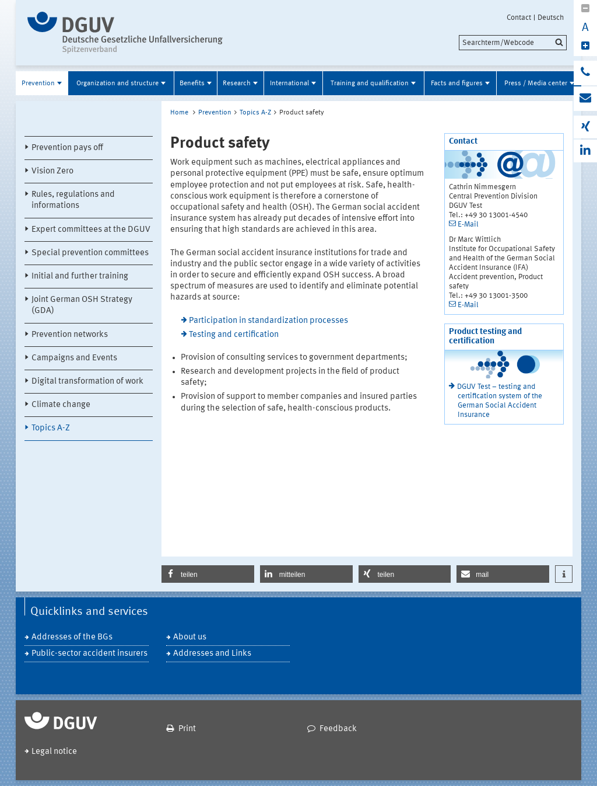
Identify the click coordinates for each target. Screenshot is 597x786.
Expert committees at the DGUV (90, 229)
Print (187, 729)
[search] (513, 42)
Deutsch (551, 17)
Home (179, 112)
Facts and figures (457, 83)
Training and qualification (370, 83)
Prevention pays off (67, 148)
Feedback (338, 729)
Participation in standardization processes (268, 321)
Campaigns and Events (74, 358)
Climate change (60, 405)
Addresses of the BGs (72, 637)
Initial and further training (79, 276)
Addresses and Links (212, 653)
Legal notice (54, 751)
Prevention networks (69, 335)
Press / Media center (535, 83)
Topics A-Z (50, 428)
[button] (207, 574)
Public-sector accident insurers (89, 653)
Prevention (38, 83)
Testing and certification (234, 335)
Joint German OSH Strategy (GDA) (81, 305)
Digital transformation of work (87, 381)
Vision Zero (52, 171)
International (289, 83)
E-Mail (468, 224)
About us (189, 637)
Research (237, 83)
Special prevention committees (90, 253)
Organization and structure (117, 83)
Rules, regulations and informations (73, 200)
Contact (519, 17)
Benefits (192, 83)
